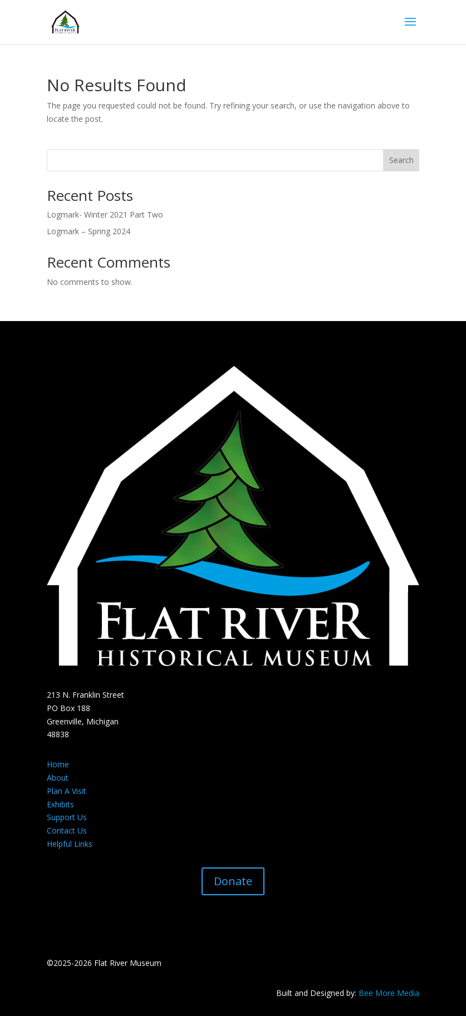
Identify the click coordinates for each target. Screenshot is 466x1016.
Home (58, 764)
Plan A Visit (66, 791)
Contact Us (67, 830)
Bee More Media (389, 993)
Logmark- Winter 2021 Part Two (105, 214)
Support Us (67, 817)
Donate (233, 881)
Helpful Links (69, 844)
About (57, 777)
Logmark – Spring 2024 (88, 231)
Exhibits (60, 804)
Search (401, 160)
